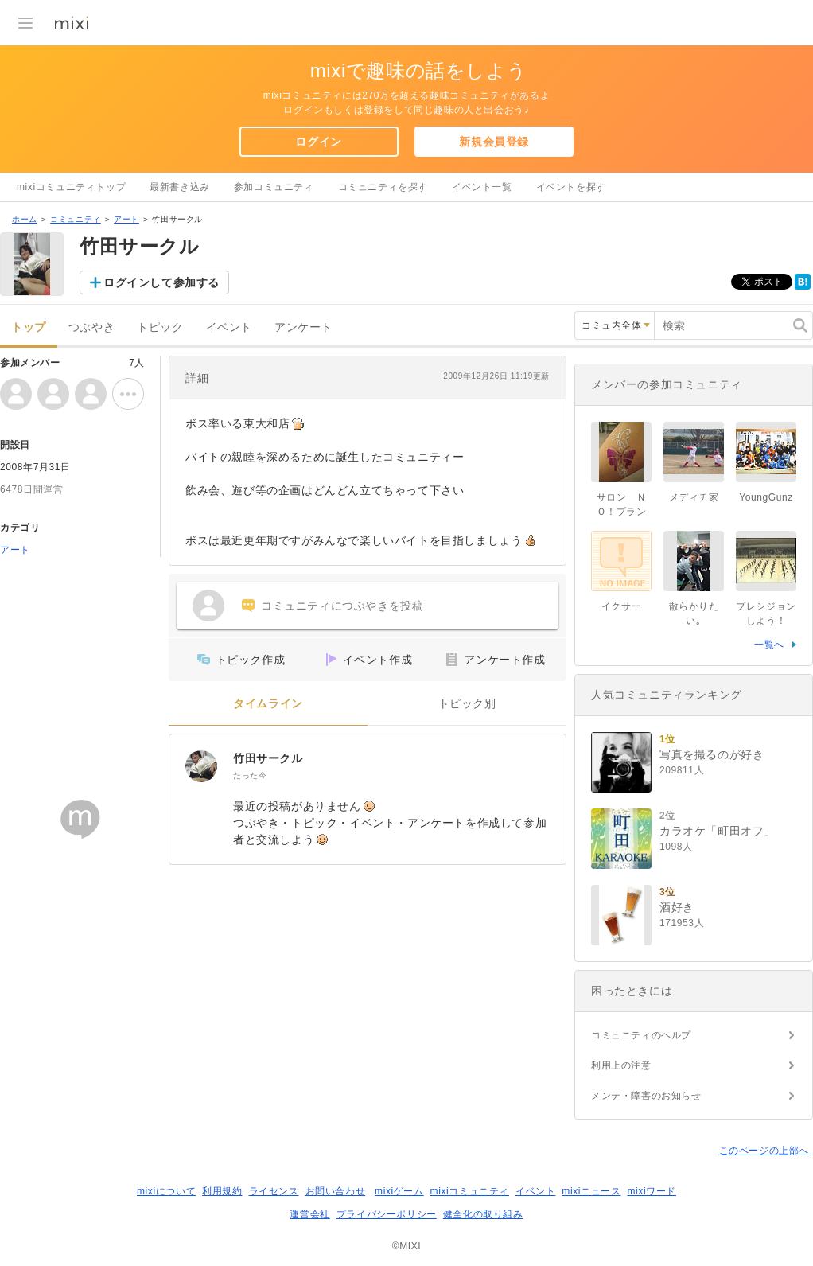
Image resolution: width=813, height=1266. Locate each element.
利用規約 (222, 1191)
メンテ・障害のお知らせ (646, 1095)
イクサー (621, 606)
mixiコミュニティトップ (71, 187)
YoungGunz (766, 497)
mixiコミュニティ (469, 1191)
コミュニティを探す (383, 187)
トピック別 (467, 704)
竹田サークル (268, 758)
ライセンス (274, 1191)
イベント (229, 327)
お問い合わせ (335, 1191)
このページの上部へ (764, 1150)
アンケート (303, 327)
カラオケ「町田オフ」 (717, 830)
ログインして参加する (161, 282)
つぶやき (91, 327)
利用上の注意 (621, 1065)
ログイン (318, 141)
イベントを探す (571, 187)
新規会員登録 (494, 141)
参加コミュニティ (274, 187)
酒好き (676, 907)
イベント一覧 (482, 187)
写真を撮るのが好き (711, 754)
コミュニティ (75, 219)
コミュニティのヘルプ (641, 1035)
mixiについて (166, 1191)
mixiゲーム (399, 1191)
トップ (28, 327)
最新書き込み (180, 187)
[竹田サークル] (201, 766)
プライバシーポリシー (386, 1214)
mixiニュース (591, 1191)
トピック (160, 327)
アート (126, 219)
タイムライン (268, 704)
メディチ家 (694, 497)
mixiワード (651, 1191)
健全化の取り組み (483, 1214)
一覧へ (769, 644)
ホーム (24, 219)
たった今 (249, 775)
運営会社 (309, 1214)
